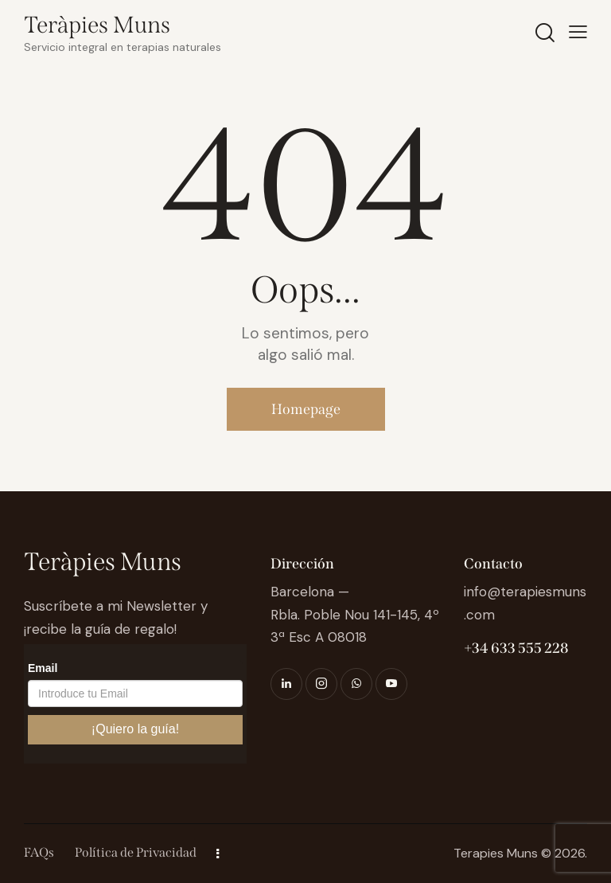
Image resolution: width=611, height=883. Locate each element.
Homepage (306, 409)
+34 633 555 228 (516, 648)
